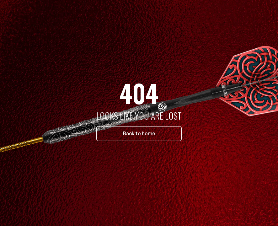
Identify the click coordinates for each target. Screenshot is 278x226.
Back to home (139, 133)
